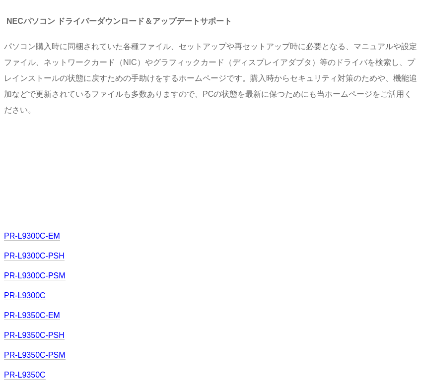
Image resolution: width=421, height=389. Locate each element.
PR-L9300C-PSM (35, 275)
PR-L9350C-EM (32, 315)
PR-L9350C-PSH (34, 335)
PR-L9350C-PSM (35, 355)
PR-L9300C (25, 295)
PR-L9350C (25, 375)
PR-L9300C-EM (32, 236)
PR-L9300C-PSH (34, 256)
